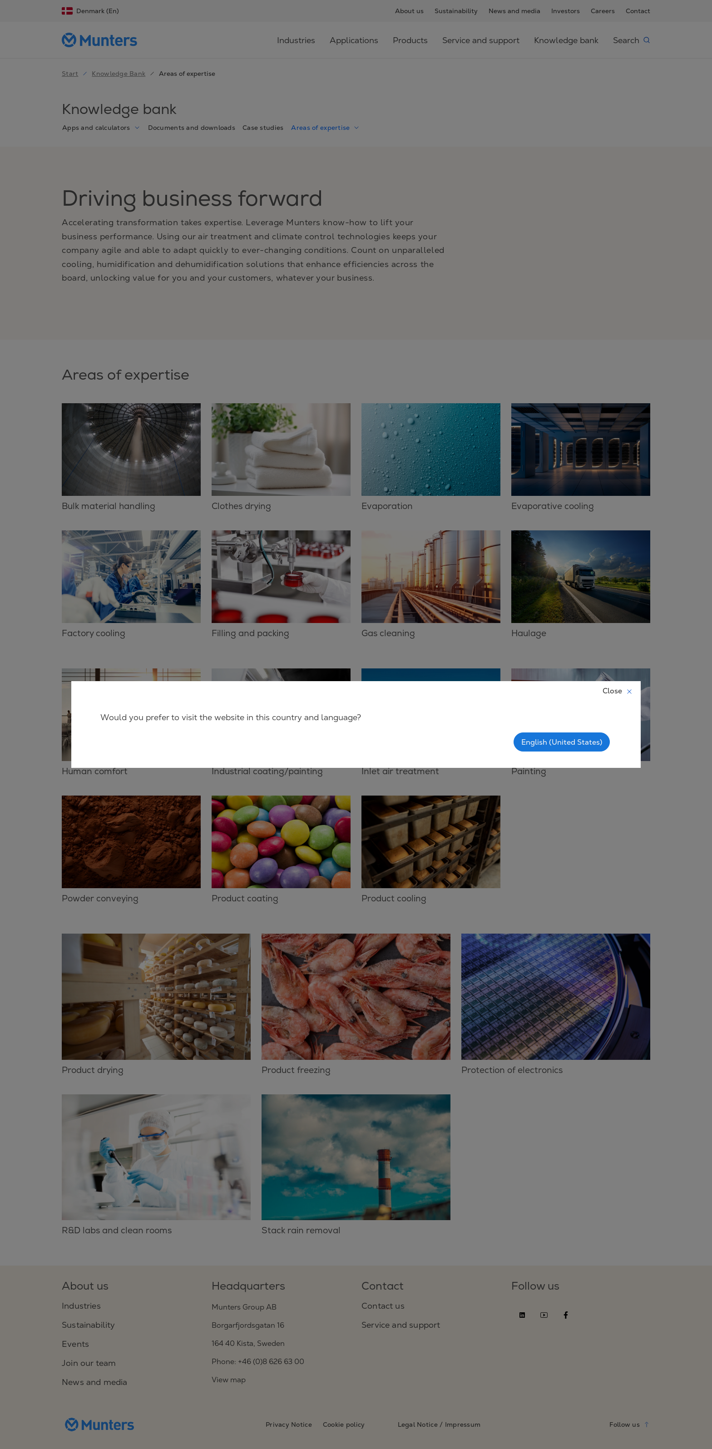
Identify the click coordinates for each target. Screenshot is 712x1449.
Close (618, 690)
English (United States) (561, 742)
